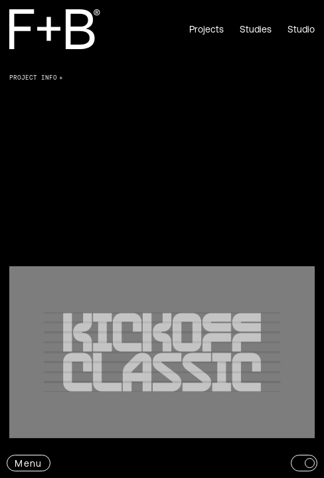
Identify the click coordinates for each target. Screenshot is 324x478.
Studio (301, 29)
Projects (206, 29)
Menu (28, 463)
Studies (256, 29)
